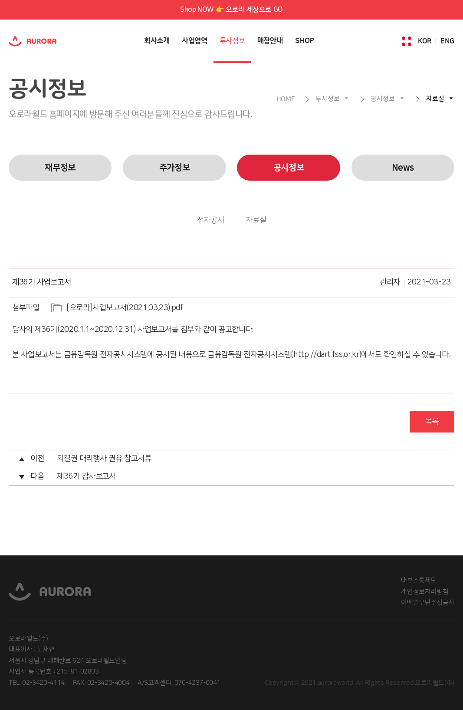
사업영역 (194, 41)
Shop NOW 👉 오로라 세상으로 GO (231, 9)
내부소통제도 (419, 580)
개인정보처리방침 (424, 591)
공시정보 (383, 98)
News (403, 167)
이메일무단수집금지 (427, 602)
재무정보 (60, 167)
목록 (432, 421)
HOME (285, 99)
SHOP (305, 41)
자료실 (435, 98)
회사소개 (157, 41)
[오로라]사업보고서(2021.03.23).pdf (125, 308)
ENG (447, 41)
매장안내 (270, 41)
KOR (425, 41)
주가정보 (174, 167)
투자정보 (232, 41)
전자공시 (210, 220)
